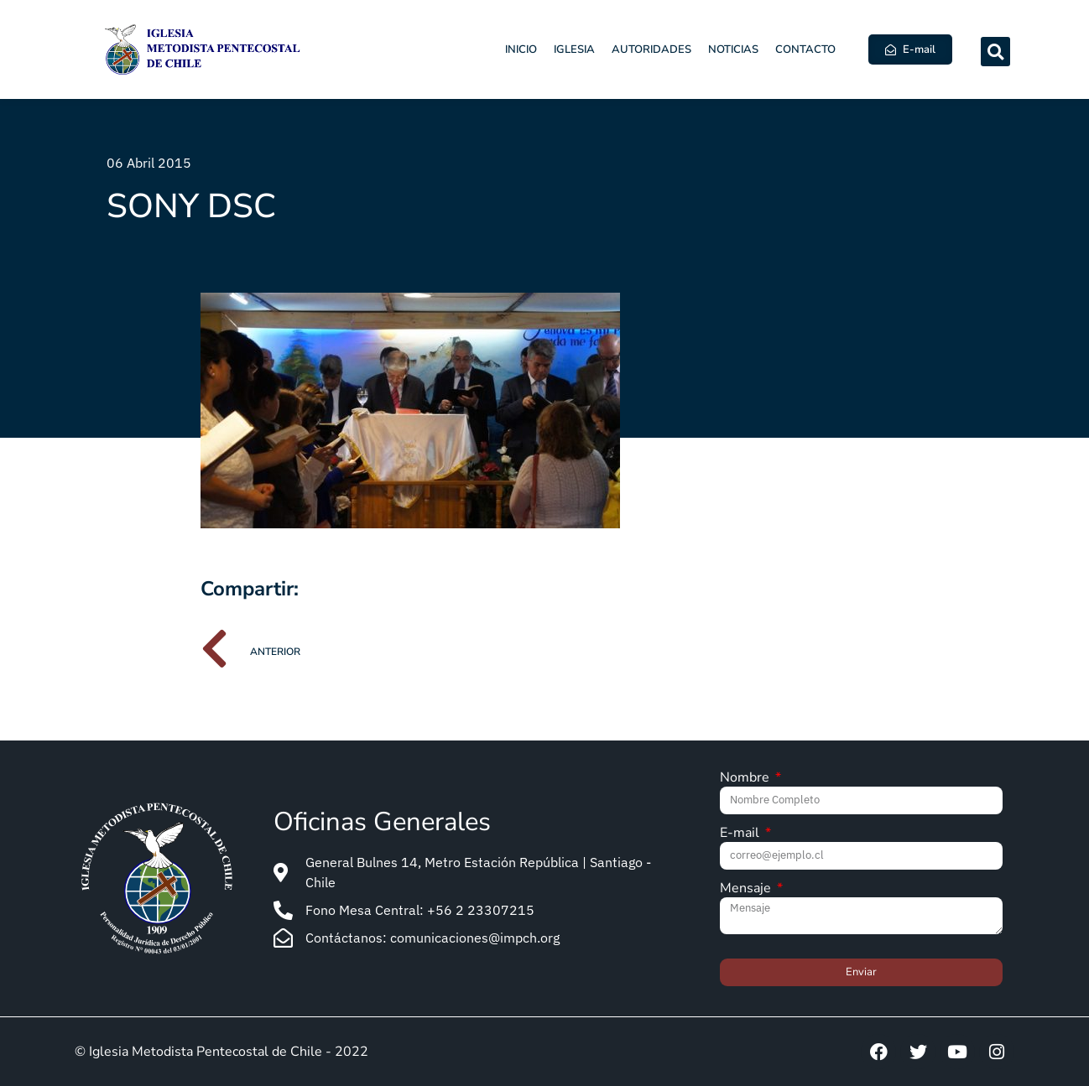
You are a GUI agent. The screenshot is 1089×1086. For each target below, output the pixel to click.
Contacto (805, 49)
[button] (995, 51)
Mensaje (747, 889)
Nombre (746, 779)
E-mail (741, 834)
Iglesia (574, 49)
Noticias (733, 49)
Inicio (521, 49)
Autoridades (651, 49)
